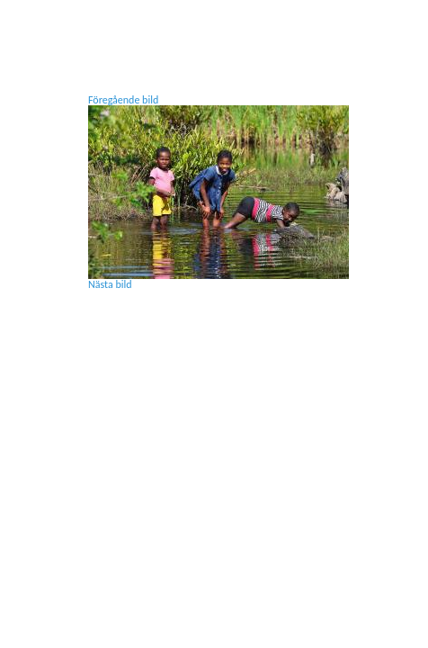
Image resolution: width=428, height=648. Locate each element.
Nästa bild (110, 284)
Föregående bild (123, 100)
